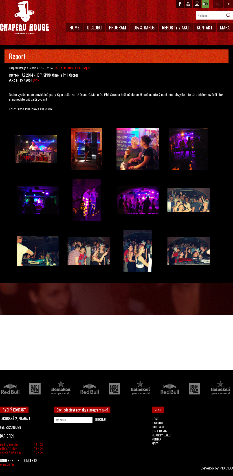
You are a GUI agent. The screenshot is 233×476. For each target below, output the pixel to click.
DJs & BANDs (144, 27)
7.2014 (49, 68)
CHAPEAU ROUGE (24, 17)
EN (228, 3)
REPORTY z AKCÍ (175, 27)
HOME (74, 27)
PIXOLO (226, 468)
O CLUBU (94, 27)
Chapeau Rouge (17, 68)
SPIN (36, 80)
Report (32, 68)
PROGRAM (117, 27)
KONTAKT (205, 27)
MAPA (225, 27)
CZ (218, 3)
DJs (41, 68)
